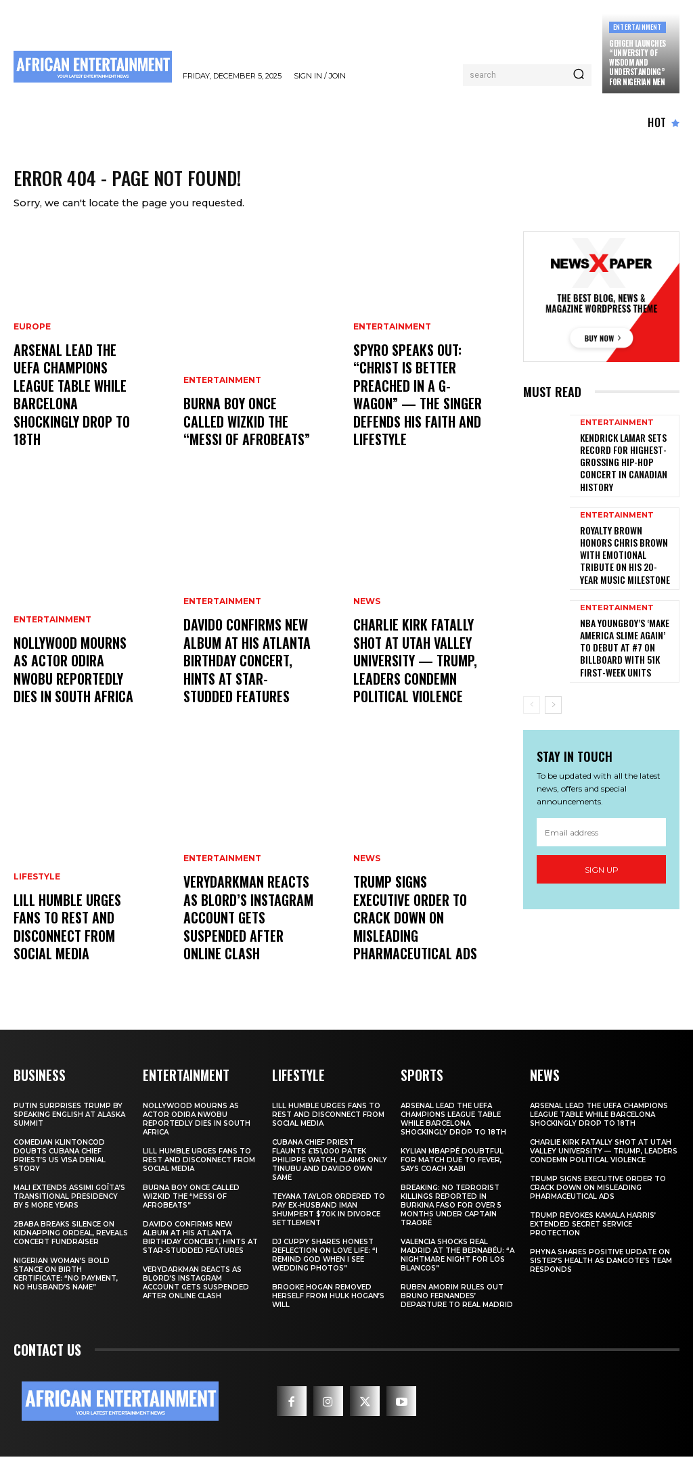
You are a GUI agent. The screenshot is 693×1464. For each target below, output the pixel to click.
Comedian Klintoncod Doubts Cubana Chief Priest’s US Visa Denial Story (60, 1162)
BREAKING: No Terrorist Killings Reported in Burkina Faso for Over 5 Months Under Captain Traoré (451, 1212)
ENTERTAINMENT (637, 27)
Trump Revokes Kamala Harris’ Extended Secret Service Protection (593, 1231)
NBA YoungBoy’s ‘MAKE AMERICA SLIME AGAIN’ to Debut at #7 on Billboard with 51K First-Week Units (626, 622)
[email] (601, 804)
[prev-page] (531, 676)
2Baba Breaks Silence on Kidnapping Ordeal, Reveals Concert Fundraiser (71, 1240)
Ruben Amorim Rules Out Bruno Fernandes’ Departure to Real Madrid (457, 1302)
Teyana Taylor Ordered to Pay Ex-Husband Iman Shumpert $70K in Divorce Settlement (328, 1216)
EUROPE (32, 363)
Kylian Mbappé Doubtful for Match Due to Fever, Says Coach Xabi (452, 1166)
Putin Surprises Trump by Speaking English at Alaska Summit (69, 1121)
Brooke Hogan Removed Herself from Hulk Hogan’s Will (328, 1302)
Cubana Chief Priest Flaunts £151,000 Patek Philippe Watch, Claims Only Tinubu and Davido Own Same (329, 1167)
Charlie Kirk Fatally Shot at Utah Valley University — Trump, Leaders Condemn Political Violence (411, 673)
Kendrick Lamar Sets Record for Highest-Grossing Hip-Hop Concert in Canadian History (618, 466)
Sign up (602, 841)
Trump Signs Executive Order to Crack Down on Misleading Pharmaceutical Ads (415, 938)
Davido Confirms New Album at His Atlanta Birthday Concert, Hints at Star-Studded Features (245, 673)
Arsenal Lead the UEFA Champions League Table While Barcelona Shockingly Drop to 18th (77, 416)
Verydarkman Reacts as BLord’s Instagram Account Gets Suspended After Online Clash (244, 930)
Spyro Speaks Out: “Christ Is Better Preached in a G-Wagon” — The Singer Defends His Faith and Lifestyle (414, 408)
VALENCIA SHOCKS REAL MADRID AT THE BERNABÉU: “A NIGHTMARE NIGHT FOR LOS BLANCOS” (457, 1261)
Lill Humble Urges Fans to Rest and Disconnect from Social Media (78, 938)
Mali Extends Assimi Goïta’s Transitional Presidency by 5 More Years (69, 1203)
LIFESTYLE (37, 893)
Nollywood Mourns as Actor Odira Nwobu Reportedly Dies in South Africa (75, 681)
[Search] (578, 75)
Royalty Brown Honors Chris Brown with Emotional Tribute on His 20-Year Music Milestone (626, 544)
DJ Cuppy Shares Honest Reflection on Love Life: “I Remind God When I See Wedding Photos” (325, 1261)
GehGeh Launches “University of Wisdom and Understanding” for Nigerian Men (637, 62)
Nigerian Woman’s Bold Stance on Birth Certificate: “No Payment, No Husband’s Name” (66, 1280)
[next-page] (553, 676)
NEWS (366, 620)
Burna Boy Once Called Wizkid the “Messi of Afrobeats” (247, 432)
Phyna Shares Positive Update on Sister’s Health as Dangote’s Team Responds (601, 1267)
